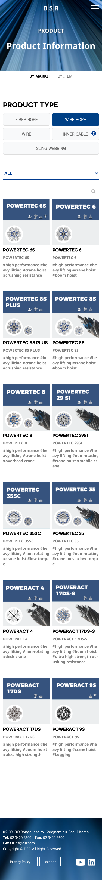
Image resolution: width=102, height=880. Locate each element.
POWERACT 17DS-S (75, 646)
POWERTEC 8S (75, 355)
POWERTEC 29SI (75, 450)
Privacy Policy (20, 861)
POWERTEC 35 (75, 548)
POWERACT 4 (26, 644)
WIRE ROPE (75, 119)
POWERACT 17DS (26, 742)
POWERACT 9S (75, 742)
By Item (65, 76)
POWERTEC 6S (26, 263)
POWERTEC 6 (75, 263)
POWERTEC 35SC (26, 548)
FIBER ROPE (26, 119)
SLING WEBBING (51, 148)
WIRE (26, 134)
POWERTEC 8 (26, 448)
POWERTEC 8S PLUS (26, 355)
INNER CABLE (75, 134)
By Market (40, 76)
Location (50, 861)
